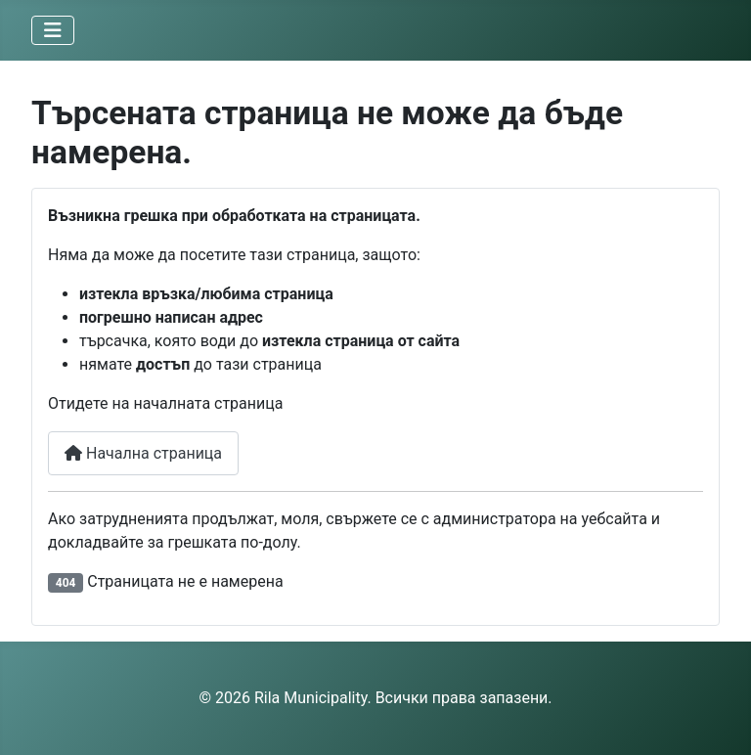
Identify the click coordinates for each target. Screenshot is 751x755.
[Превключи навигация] (52, 30)
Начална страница (143, 453)
